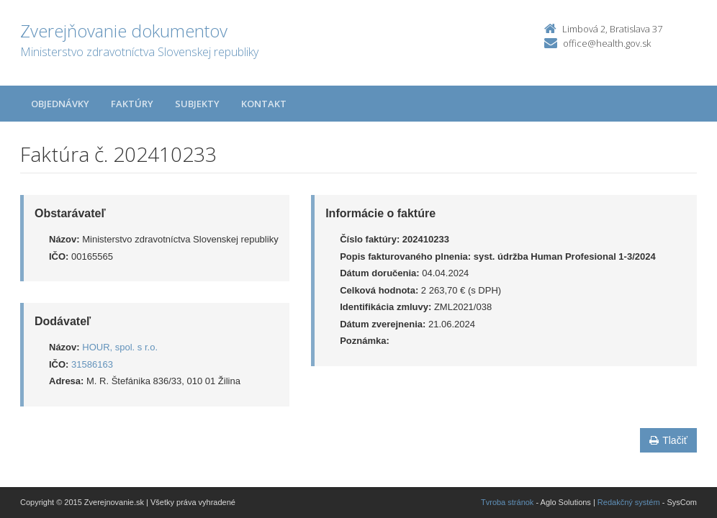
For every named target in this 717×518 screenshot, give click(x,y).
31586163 (92, 364)
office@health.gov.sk (607, 43)
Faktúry (132, 103)
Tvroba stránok (507, 502)
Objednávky (60, 103)
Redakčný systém (629, 502)
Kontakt (264, 103)
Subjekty (197, 103)
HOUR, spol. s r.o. (120, 347)
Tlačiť (668, 440)
